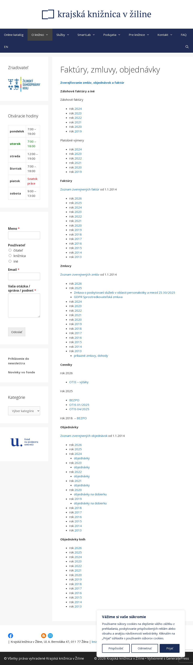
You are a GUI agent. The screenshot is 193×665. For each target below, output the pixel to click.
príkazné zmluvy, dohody (91, 356)
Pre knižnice (141, 35)
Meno (14, 229)
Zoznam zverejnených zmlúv (79, 274)
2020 (78, 127)
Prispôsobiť (115, 648)
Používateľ (16, 245)
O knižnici (42, 35)
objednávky (82, 458)
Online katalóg (13, 35)
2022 (78, 118)
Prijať (169, 648)
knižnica (19, 256)
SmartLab (88, 35)
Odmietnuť (145, 648)
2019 (78, 131)
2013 (78, 257)
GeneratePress (177, 658)
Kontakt (167, 35)
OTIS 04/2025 (79, 409)
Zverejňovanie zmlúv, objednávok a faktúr (92, 83)
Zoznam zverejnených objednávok (83, 436)
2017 (78, 239)
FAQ (184, 35)
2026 (78, 198)
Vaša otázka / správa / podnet (22, 288)
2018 (78, 234)
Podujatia (114, 35)
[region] (141, 633)
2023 (78, 113)
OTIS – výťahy (79, 382)
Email (13, 270)
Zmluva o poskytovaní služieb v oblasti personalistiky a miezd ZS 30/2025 (124, 292)
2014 (78, 252)
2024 (78, 109)
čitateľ (18, 250)
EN (6, 47)
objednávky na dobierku (90, 494)
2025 (78, 203)
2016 (78, 243)
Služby (65, 35)
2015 (78, 248)
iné (15, 261)
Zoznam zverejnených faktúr (79, 189)
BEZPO (74, 400)
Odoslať (16, 332)
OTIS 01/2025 (79, 405)
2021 (78, 122)
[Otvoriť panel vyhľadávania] (187, 47)
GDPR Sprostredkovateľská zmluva (98, 297)
